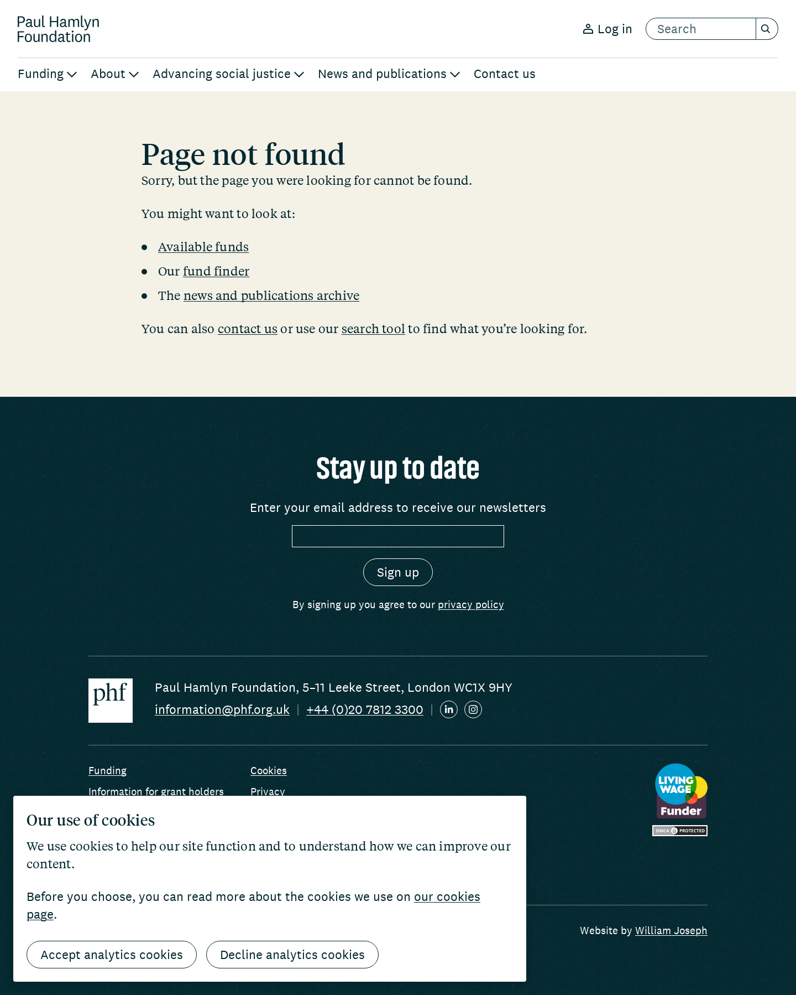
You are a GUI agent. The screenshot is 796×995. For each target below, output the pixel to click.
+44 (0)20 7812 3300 (364, 709)
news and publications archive (271, 295)
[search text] (701, 29)
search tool (373, 328)
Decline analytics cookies (292, 954)
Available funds (203, 246)
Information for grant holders (156, 791)
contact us (247, 328)
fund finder (216, 270)
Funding (107, 770)
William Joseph (671, 930)
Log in (607, 28)
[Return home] (58, 28)
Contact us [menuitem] (505, 73)
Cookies (268, 770)
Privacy (267, 791)
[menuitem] (47, 74)
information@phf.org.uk (222, 709)
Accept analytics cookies (111, 954)
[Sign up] (398, 572)
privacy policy (471, 604)
